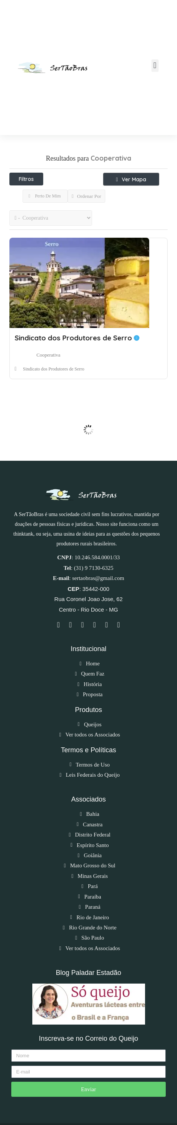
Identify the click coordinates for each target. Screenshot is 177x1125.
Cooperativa (48, 355)
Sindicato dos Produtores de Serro (77, 337)
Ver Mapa (131, 179)
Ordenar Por (86, 196)
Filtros (26, 179)
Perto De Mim (45, 196)
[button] (155, 65)
